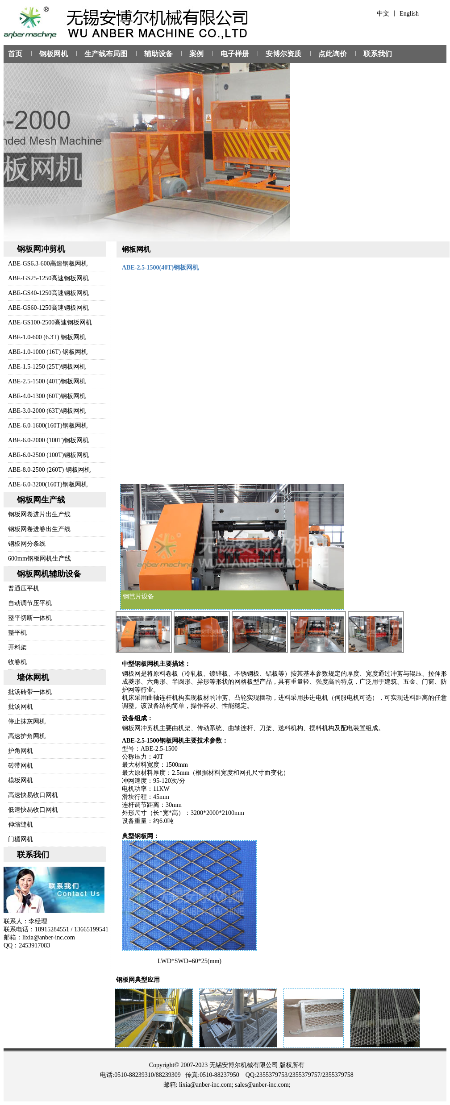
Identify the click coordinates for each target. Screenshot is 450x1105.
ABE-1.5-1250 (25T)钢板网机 (47, 366)
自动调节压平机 (30, 603)
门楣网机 (20, 839)
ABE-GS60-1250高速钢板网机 (48, 307)
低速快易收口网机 (33, 809)
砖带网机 (20, 765)
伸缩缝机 (20, 824)
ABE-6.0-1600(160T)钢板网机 (48, 425)
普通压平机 (23, 588)
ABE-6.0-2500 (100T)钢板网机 (48, 455)
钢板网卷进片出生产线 (39, 514)
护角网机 (20, 751)
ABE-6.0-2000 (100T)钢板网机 (48, 440)
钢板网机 (53, 54)
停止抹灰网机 (27, 721)
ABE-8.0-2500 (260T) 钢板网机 (49, 469)
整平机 (17, 632)
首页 (15, 54)
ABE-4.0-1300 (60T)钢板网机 (47, 396)
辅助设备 (158, 54)
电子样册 (235, 54)
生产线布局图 (105, 54)
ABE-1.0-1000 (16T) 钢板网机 (48, 352)
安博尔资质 (283, 54)
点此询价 (332, 54)
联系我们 (377, 54)
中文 (383, 13)
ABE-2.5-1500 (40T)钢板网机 (47, 381)
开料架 (17, 647)
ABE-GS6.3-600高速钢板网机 (48, 263)
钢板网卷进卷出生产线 (39, 529)
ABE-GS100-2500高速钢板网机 (50, 322)
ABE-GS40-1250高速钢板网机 (48, 293)
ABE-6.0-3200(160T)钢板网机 (48, 484)
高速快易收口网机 (33, 795)
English (409, 13)
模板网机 (20, 780)
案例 (196, 54)
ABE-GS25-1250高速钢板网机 (48, 278)
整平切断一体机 (30, 618)
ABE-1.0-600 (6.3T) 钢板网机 (47, 337)
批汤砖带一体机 (30, 692)
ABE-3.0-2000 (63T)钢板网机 (47, 410)
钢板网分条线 (27, 543)
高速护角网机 (27, 736)
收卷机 (17, 662)
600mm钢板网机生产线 (39, 558)
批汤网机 (20, 706)
